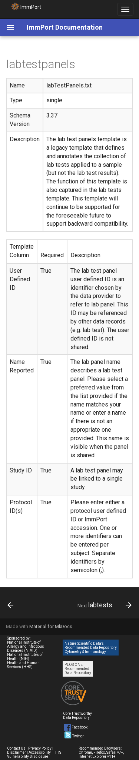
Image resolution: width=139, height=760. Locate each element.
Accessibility (40, 752)
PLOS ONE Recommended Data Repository (77, 669)
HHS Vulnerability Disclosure (34, 754)
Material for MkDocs (50, 626)
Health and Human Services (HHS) (23, 665)
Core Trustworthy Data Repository (77, 715)
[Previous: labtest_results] (10, 605)
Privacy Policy (40, 748)
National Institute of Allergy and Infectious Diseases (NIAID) (25, 646)
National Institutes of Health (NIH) (25, 657)
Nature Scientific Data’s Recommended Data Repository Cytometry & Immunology (90, 647)
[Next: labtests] (104, 605)
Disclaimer (16, 752)
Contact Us (16, 748)
